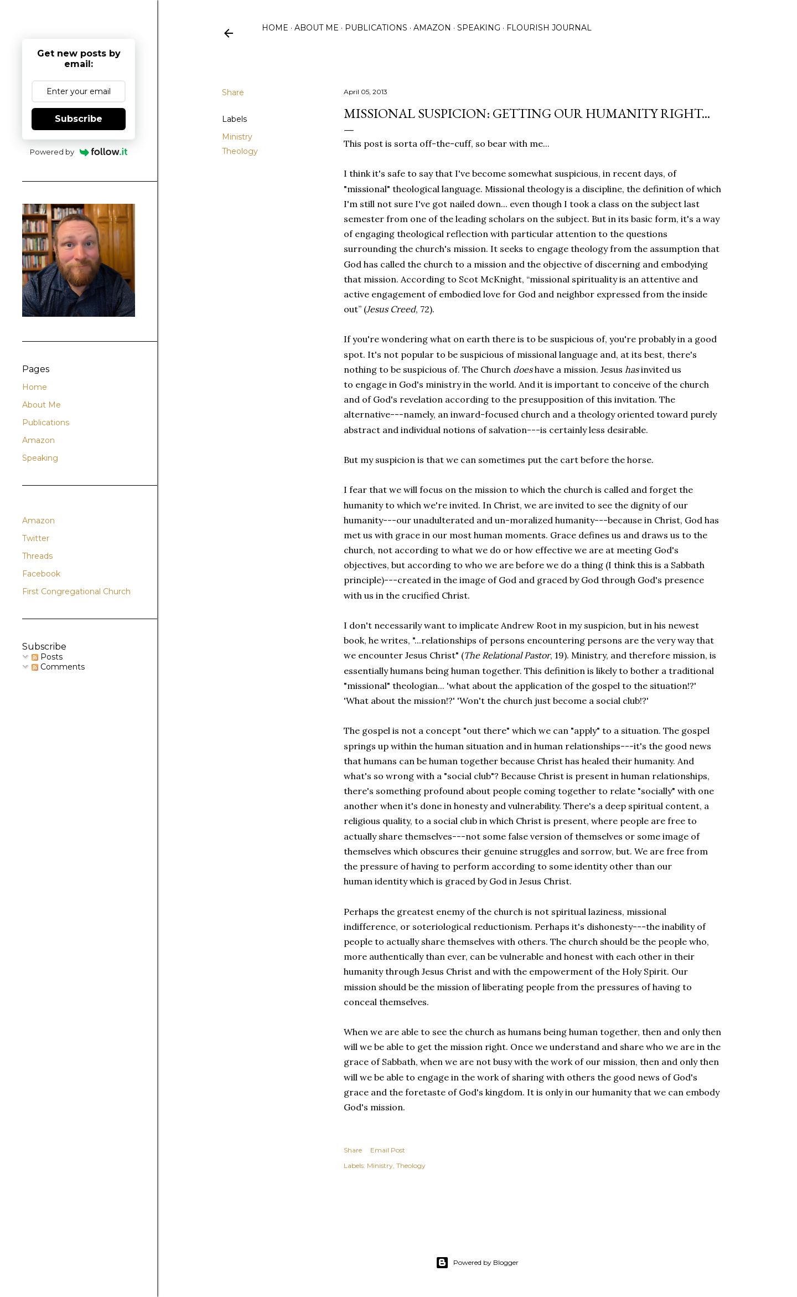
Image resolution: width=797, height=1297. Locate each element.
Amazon (432, 28)
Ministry (237, 137)
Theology (240, 151)
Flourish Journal (549, 28)
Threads (37, 556)
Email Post (387, 1150)
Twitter (35, 538)
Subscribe (78, 119)
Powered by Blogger (477, 1262)
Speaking (478, 28)
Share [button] (233, 92)
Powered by (79, 151)
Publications (376, 28)
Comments (58, 667)
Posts (47, 657)
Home (275, 28)
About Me (316, 28)
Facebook (41, 574)
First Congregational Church (76, 591)
